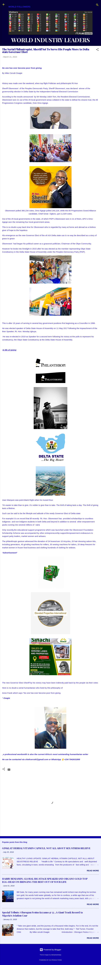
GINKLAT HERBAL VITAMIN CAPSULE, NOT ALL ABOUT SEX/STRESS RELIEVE (46, 848)
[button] (97, 50)
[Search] (97, 5)
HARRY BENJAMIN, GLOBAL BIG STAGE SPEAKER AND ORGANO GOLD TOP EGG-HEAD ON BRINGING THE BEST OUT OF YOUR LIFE (45, 880)
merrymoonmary (56, 955)
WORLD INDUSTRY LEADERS (50, 40)
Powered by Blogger (50, 949)
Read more (93, 870)
